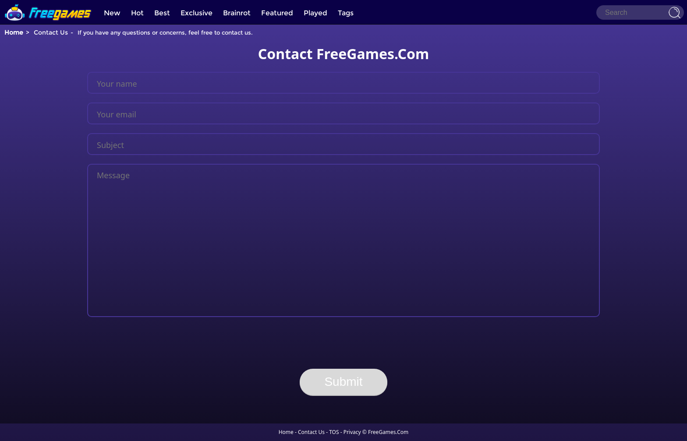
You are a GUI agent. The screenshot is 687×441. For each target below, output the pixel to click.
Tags (346, 13)
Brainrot (237, 13)
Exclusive (196, 13)
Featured (277, 13)
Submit (343, 381)
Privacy (352, 432)
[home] (48, 3)
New (112, 13)
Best (162, 13)
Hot (137, 13)
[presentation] (343, 343)
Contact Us (311, 432)
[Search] (640, 12)
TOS (334, 432)
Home (13, 32)
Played (315, 13)
